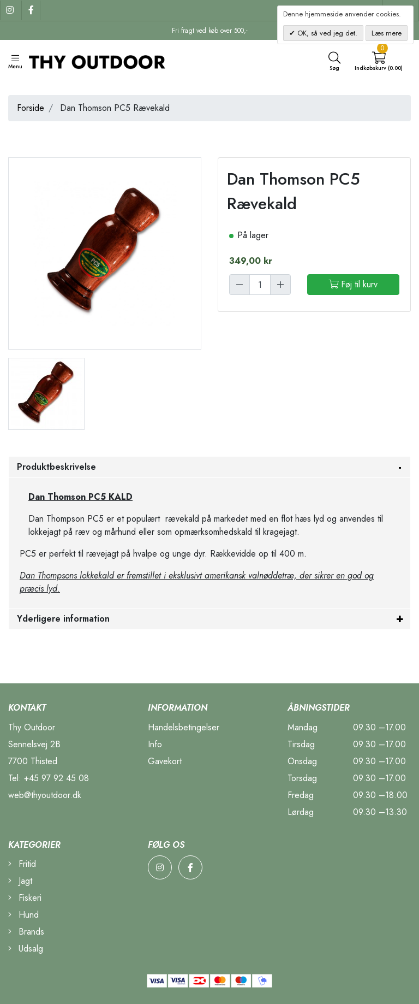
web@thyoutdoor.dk (44, 795)
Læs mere (387, 33)
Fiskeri (24, 897)
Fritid (22, 864)
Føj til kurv (353, 284)
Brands (26, 931)
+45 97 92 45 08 (56, 778)
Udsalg (25, 948)
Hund (23, 914)
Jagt (20, 881)
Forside (30, 108)
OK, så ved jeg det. (326, 33)
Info (155, 744)
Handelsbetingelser (183, 727)
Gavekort (165, 761)
